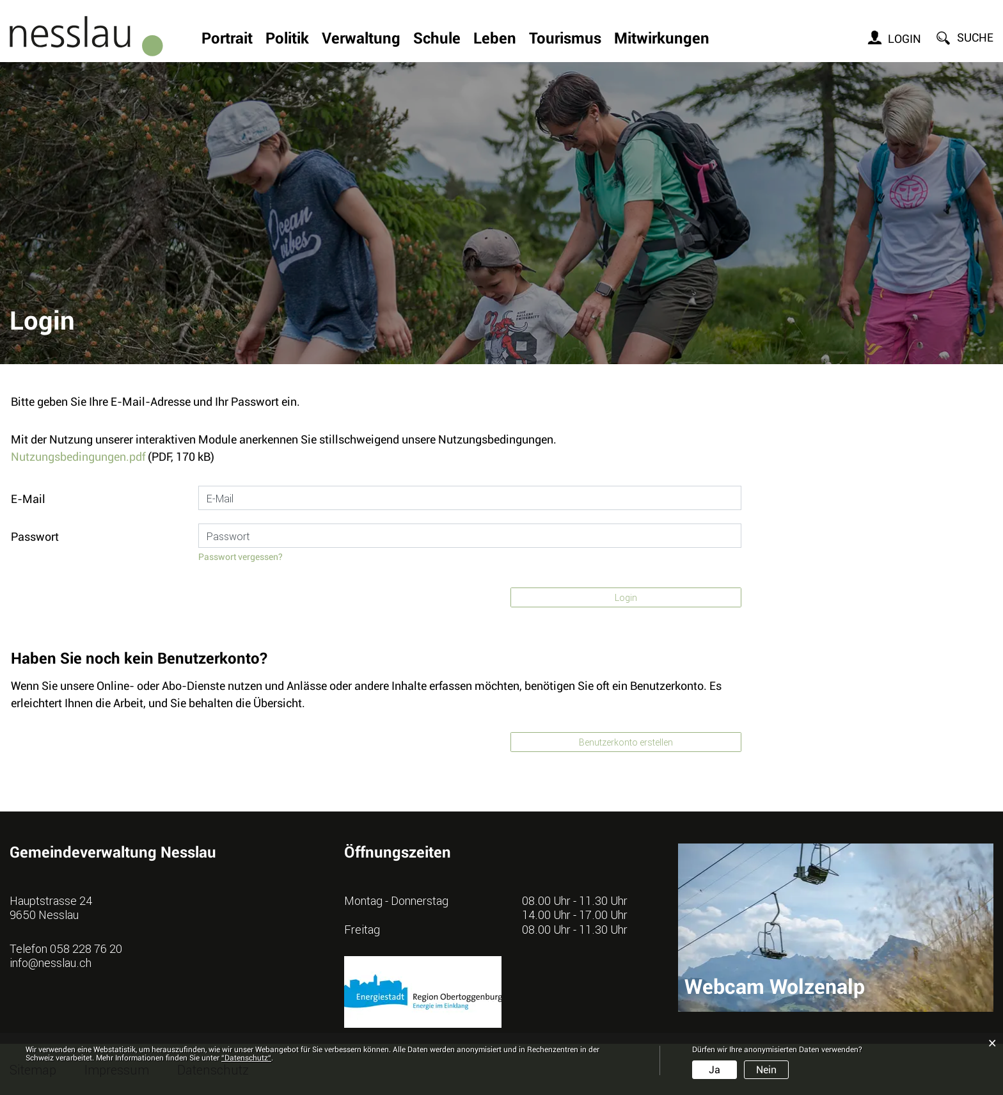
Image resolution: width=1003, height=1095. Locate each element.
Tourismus (565, 39)
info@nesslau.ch (50, 962)
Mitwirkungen (661, 39)
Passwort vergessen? (240, 557)
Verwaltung (361, 39)
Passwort (35, 536)
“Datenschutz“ (246, 1057)
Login (904, 38)
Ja (714, 1070)
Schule (437, 39)
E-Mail (28, 499)
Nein (766, 1070)
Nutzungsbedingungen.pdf (78, 456)
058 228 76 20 (86, 948)
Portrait (227, 39)
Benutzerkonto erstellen (626, 742)
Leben (494, 39)
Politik (287, 39)
